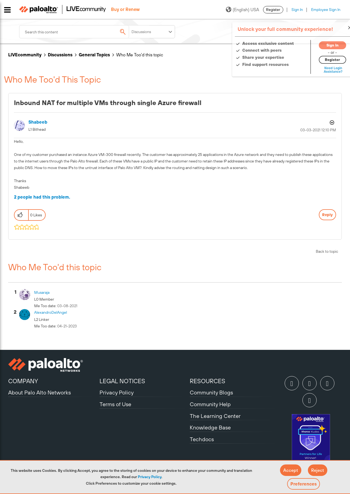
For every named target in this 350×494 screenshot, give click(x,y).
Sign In (297, 9)
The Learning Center (215, 416)
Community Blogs (211, 392)
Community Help (210, 404)
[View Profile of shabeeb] (37, 122)
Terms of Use (115, 404)
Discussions (60, 54)
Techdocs (202, 439)
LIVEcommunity (25, 54)
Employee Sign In (325, 9)
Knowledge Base (210, 427)
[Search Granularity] (152, 31)
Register (273, 9)
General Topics (94, 54)
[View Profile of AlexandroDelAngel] (50, 312)
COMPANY (23, 381)
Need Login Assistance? (317, 70)
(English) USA (242, 9)
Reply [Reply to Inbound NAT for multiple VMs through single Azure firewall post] (327, 215)
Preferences (303, 483)
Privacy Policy (149, 477)
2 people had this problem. (42, 196)
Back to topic (327, 251)
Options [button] (331, 122)
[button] (290, 470)
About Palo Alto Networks (39, 392)
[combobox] (84, 31)
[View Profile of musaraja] (41, 292)
